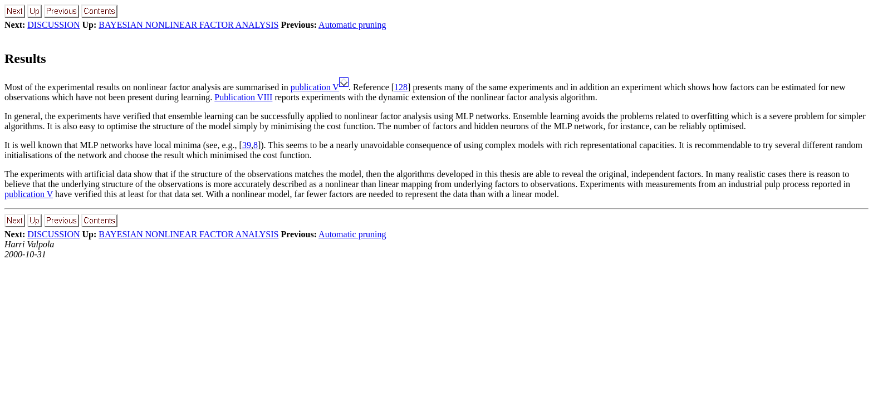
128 (401, 87)
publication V (315, 87)
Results (25, 58)
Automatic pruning (352, 25)
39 (246, 145)
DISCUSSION (53, 25)
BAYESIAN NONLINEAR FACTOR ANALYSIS (188, 25)
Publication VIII (243, 97)
